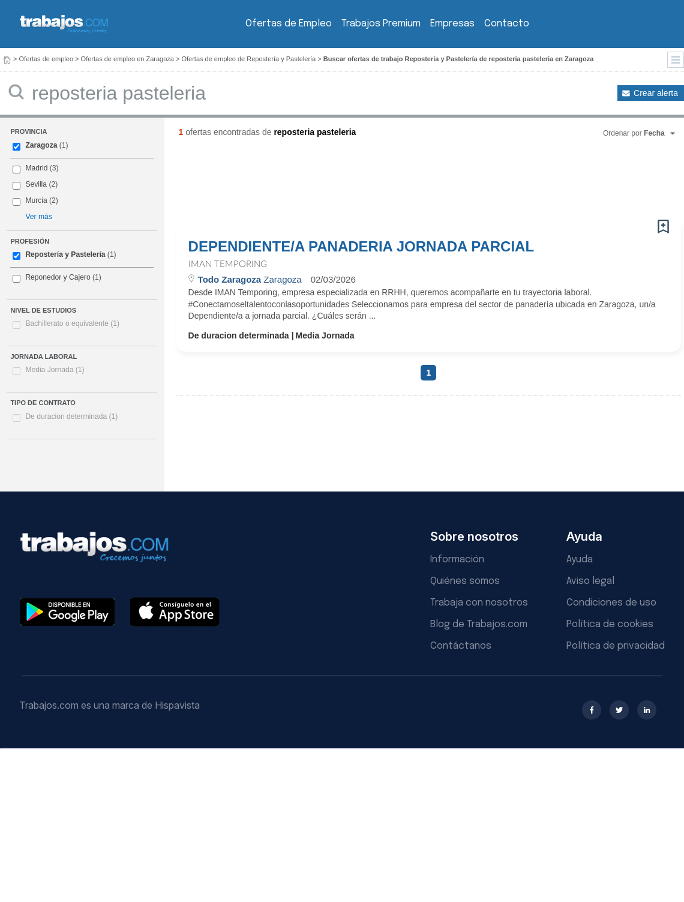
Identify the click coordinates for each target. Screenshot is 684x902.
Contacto (506, 24)
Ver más (38, 216)
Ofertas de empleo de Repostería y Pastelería (248, 58)
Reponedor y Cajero (57, 277)
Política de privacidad (615, 646)
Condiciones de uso (611, 603)
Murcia (36, 200)
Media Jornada (54, 369)
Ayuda (579, 560)
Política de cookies (609, 624)
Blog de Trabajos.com (478, 624)
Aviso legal (590, 581)
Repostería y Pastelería (65, 254)
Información (457, 560)
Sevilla (36, 184)
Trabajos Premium (381, 24)
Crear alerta (656, 93)
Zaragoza (41, 145)
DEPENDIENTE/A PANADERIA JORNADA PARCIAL (361, 246)
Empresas (452, 24)
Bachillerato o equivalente (72, 323)
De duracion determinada (71, 416)
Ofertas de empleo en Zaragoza (127, 58)
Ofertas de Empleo (288, 24)
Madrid (36, 168)
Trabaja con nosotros (479, 603)
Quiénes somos (465, 581)
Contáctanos (460, 646)
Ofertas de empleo (46, 58)
